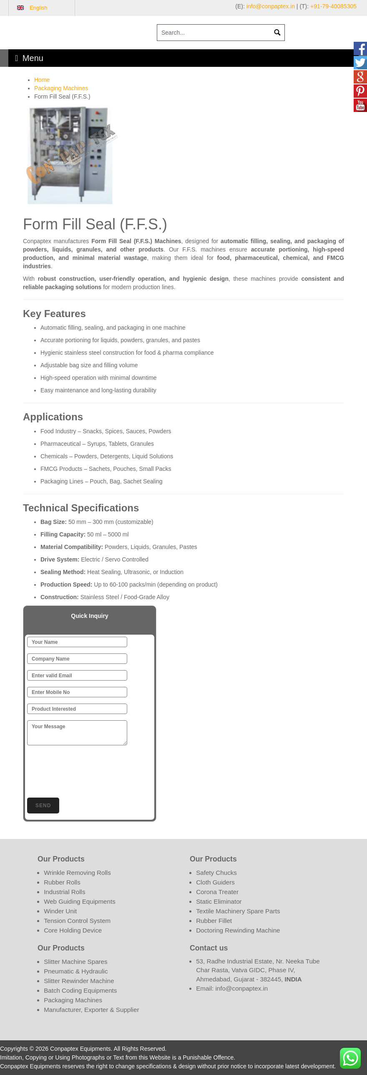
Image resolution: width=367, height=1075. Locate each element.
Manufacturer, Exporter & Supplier (91, 1009)
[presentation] (90, 770)
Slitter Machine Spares (75, 961)
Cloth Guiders (215, 882)
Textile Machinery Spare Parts (238, 911)
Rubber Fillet (214, 920)
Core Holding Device (73, 930)
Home (42, 79)
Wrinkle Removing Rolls (77, 872)
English (39, 8)
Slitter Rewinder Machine (79, 980)
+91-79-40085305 (333, 6)
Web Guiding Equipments (80, 901)
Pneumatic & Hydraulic (76, 971)
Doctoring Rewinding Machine (238, 930)
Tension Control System (77, 920)
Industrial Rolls (64, 891)
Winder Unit (60, 911)
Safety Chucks (216, 872)
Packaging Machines (61, 88)
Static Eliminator (219, 901)
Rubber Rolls (62, 882)
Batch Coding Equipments (80, 990)
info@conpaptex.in (270, 6)
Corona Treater (217, 891)
